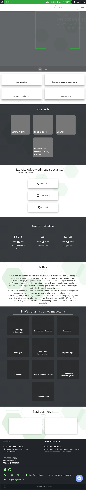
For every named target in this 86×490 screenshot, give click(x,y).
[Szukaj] (66, 7)
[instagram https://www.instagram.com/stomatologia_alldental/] (9, 2)
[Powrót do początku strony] (5, 487)
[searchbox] (67, 7)
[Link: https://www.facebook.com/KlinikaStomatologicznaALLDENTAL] (43, 207)
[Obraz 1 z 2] (40, 69)
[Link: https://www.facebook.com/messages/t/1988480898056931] (79, 478)
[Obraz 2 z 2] (46, 69)
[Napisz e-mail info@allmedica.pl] (35, 475)
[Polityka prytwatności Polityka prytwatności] (14, 479)
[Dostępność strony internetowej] (2, 2)
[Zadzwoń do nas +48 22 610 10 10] (13, 475)
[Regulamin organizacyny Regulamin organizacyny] (60, 475)
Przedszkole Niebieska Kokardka (57, 451)
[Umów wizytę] (63, 2)
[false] (79, 2)
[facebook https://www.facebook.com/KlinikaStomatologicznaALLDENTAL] (6, 2)
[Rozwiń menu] (83, 7)
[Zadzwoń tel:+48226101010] (50, 2)
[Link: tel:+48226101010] (43, 183)
